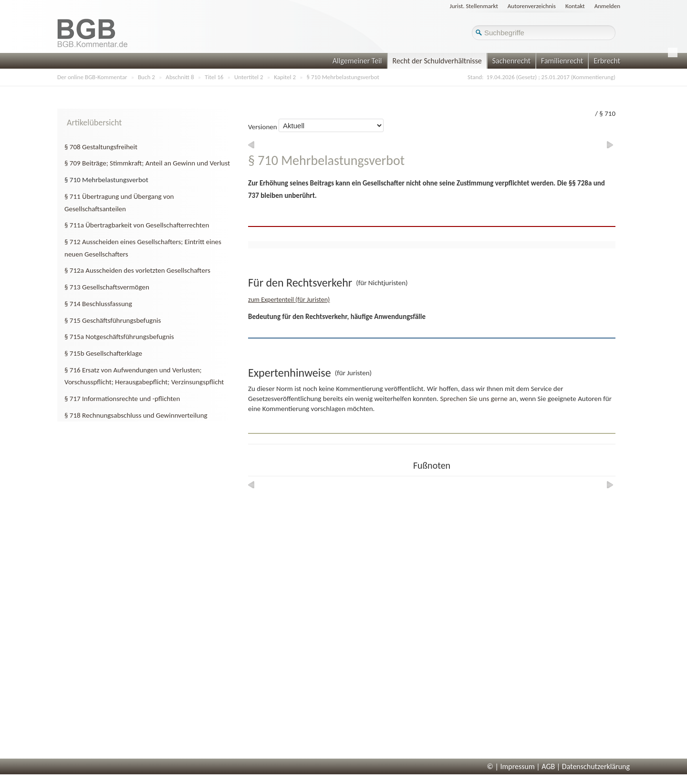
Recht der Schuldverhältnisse (437, 60)
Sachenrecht (511, 60)
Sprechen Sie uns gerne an (478, 398)
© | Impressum (511, 766)
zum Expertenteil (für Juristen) (289, 300)
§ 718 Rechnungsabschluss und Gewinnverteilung (136, 415)
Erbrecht (606, 60)
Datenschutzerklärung (596, 766)
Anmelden (607, 6)
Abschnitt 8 (180, 77)
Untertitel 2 (248, 77)
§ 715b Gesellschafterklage (103, 353)
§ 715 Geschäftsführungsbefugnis (112, 320)
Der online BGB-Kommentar (92, 77)
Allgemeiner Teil (357, 60)
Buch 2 (146, 77)
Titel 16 (214, 77)
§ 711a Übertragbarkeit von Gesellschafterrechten (136, 225)
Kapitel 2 (285, 77)
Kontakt (575, 6)
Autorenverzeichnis (532, 6)
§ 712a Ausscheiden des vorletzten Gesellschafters (137, 270)
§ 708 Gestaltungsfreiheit (100, 147)
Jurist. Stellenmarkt (474, 6)
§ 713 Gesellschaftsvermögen (106, 287)
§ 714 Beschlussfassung (98, 303)
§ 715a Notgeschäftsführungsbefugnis (119, 336)
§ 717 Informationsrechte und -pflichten (122, 398)
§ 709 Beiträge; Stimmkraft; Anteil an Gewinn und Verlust (147, 163)
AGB (548, 766)
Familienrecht (562, 60)
